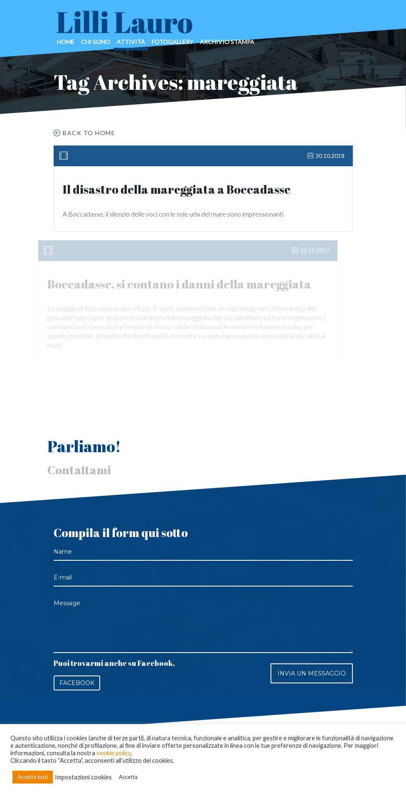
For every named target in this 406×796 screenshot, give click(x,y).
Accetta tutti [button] (32, 777)
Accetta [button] (128, 777)
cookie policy (113, 753)
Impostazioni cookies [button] (83, 777)
